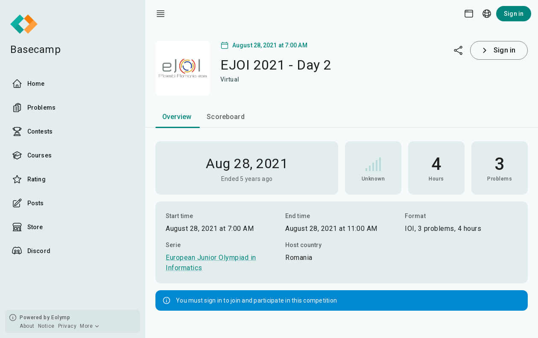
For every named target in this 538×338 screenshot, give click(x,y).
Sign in (513, 13)
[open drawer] (160, 13)
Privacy (67, 326)
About (27, 326)
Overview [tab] (176, 117)
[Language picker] (486, 13)
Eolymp (60, 318)
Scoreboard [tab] (226, 117)
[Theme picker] (468, 13)
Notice (46, 326)
